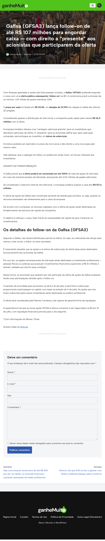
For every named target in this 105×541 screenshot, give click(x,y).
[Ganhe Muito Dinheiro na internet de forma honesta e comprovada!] (15, 5)
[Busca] (99, 5)
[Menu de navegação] (92, 5)
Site (9, 396)
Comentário (14, 408)
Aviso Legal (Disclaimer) (90, 518)
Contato (24, 518)
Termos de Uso (39, 518)
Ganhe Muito (15, 54)
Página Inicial (9, 518)
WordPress (61, 524)
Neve (41, 524)
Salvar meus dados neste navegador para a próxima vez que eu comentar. (47, 444)
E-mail (11, 385)
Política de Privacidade (62, 518)
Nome (11, 373)
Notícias (28, 54)
